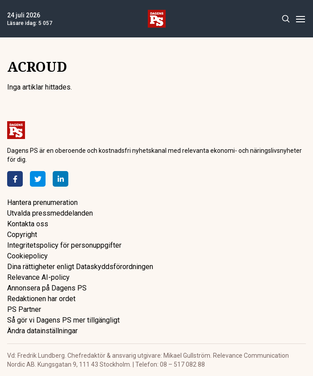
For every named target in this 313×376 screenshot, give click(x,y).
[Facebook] (15, 179)
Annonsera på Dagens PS (47, 288)
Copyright (22, 234)
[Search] (285, 19)
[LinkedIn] (60, 179)
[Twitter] (38, 179)
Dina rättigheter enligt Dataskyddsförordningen (80, 266)
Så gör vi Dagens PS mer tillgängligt (63, 320)
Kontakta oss (27, 224)
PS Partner (24, 309)
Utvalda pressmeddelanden (50, 213)
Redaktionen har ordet (41, 298)
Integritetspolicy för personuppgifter (64, 245)
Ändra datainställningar (42, 331)
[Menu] (300, 19)
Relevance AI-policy (38, 277)
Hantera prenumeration (42, 202)
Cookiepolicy (27, 256)
